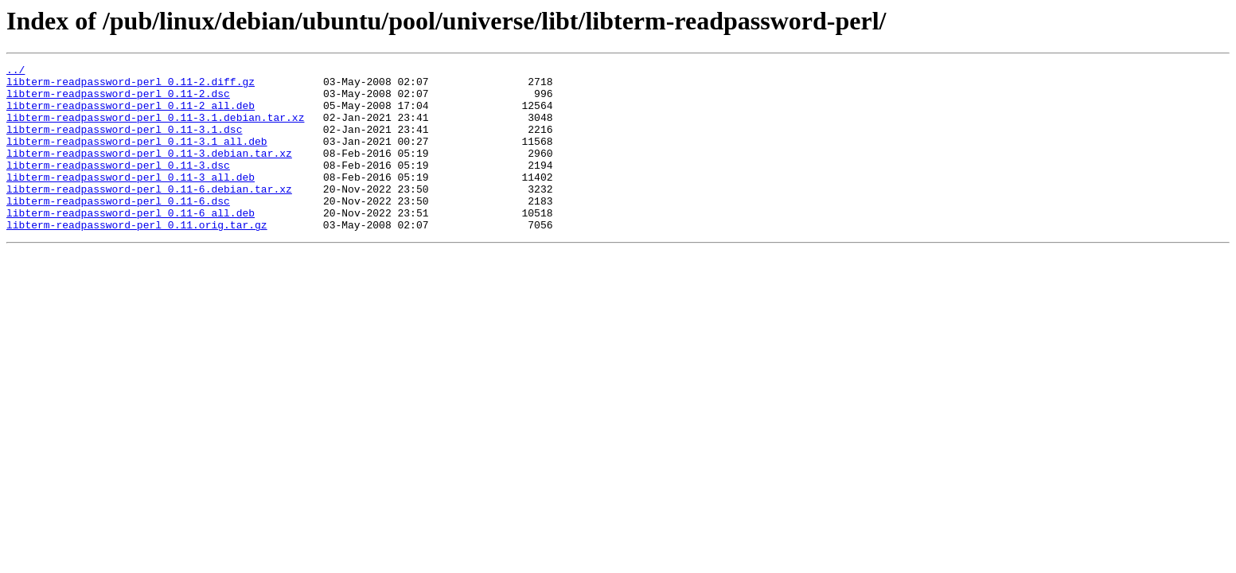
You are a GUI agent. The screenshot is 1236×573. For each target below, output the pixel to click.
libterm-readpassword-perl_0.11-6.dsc (118, 229)
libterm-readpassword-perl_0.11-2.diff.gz (130, 86)
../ (15, 71)
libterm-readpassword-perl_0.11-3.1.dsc (124, 143)
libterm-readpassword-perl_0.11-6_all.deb (130, 243)
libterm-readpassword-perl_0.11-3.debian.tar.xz (149, 172)
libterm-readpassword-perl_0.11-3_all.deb (130, 200)
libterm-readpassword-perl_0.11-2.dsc (118, 100)
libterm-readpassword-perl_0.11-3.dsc (118, 186)
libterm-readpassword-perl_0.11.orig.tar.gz (136, 258)
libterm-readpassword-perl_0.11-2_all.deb (130, 114)
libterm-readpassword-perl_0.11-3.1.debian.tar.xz (155, 129)
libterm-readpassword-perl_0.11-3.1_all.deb (136, 157)
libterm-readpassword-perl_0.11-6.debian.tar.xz (149, 215)
